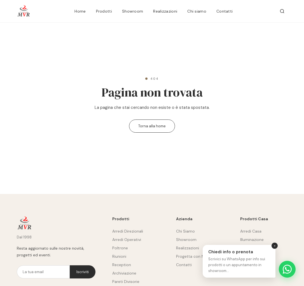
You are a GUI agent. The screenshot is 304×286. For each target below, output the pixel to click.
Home (80, 11)
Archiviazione (124, 273)
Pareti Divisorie (125, 281)
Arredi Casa (250, 231)
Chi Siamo (185, 231)
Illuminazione (252, 239)
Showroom (132, 11)
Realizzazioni (165, 11)
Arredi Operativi (126, 239)
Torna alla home (152, 126)
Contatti (224, 11)
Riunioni (119, 256)
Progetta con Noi (191, 256)
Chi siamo (196, 11)
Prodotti (104, 11)
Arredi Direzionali (127, 231)
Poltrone (120, 247)
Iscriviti (82, 271)
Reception (121, 264)
